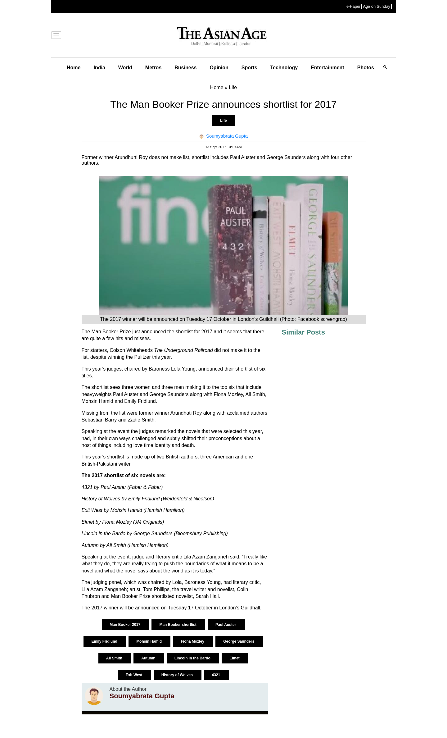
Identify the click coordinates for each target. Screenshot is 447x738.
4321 (216, 675)
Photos (365, 67)
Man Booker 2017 (125, 624)
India (99, 67)
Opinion (219, 67)
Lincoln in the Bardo (192, 658)
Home (73, 67)
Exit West (134, 675)
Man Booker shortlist (178, 624)
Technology (284, 67)
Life (223, 120)
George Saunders (239, 641)
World (125, 67)
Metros (153, 67)
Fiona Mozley (193, 641)
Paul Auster (226, 624)
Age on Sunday (376, 6)
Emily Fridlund (104, 641)
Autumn (148, 658)
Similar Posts (303, 332)
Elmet (235, 658)
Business (185, 67)
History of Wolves (177, 675)
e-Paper (353, 6)
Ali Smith (114, 658)
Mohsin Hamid (149, 641)
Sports (249, 67)
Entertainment (327, 67)
